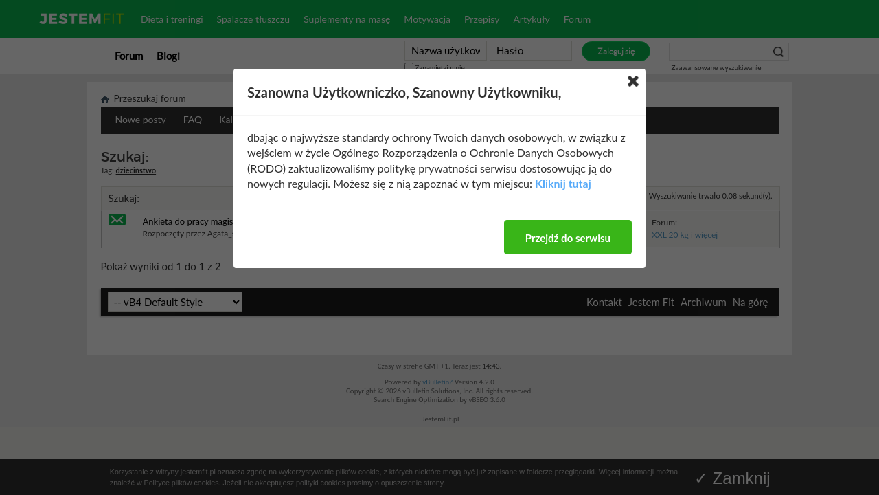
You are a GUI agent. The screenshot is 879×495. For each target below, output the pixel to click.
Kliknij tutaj (563, 183)
